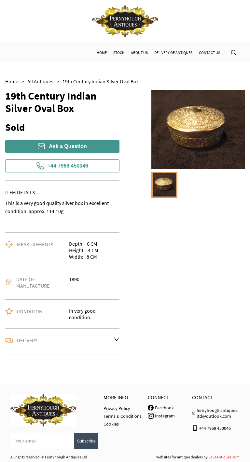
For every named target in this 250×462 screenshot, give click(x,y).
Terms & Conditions (123, 416)
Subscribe (86, 441)
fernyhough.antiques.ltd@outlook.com (217, 413)
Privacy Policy (117, 408)
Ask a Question (62, 146)
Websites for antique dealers (179, 457)
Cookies (111, 424)
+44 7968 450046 (62, 166)
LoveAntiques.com (224, 457)
